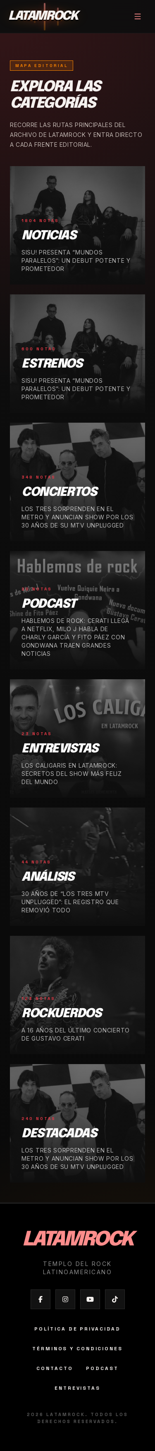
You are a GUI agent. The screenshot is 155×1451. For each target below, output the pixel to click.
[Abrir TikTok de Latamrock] (115, 1299)
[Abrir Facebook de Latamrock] (40, 1299)
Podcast (102, 1368)
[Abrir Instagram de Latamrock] (65, 1299)
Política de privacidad (77, 1329)
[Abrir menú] (138, 16)
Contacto (54, 1368)
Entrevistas (77, 1388)
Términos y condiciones (77, 1348)
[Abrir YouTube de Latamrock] (90, 1299)
